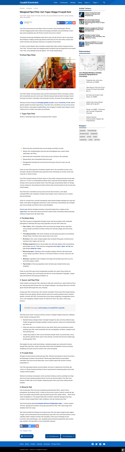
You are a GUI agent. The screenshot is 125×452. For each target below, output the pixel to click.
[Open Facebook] (93, 444)
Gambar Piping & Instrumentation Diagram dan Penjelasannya (95, 119)
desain (95, 136)
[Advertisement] (48, 132)
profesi (30, 430)
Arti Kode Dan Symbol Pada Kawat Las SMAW (94, 96)
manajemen (83, 139)
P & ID (68, 102)
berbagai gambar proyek (46, 102)
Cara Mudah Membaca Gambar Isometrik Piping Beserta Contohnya (90, 74)
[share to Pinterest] (74, 22)
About (27, 444)
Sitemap (39, 444)
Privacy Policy (56, 444)
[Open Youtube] (104, 444)
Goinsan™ (45, 449)
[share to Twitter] (68, 22)
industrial (82, 136)
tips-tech (97, 139)
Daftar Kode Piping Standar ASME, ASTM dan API (94, 103)
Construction (64, 2)
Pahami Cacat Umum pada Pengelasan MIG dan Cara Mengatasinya (92, 14)
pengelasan (94, 133)
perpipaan (25, 430)
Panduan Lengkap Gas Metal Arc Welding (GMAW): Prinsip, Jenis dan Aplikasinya (94, 29)
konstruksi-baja (92, 130)
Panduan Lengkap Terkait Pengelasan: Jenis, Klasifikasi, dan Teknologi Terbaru (95, 36)
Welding (72, 2)
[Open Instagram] (100, 444)
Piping (80, 2)
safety (90, 139)
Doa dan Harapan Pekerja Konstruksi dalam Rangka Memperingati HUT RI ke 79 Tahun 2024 (95, 22)
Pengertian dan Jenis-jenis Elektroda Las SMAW (94, 81)
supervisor (23, 211)
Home (55, 2)
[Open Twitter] (96, 444)
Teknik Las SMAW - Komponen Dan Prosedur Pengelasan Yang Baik (95, 111)
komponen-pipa (84, 133)
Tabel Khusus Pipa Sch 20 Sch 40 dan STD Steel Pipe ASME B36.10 (95, 89)
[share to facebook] (61, 22)
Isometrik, (62, 102)
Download (47, 444)
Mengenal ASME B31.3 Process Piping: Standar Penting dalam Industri (94, 43)
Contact (33, 444)
